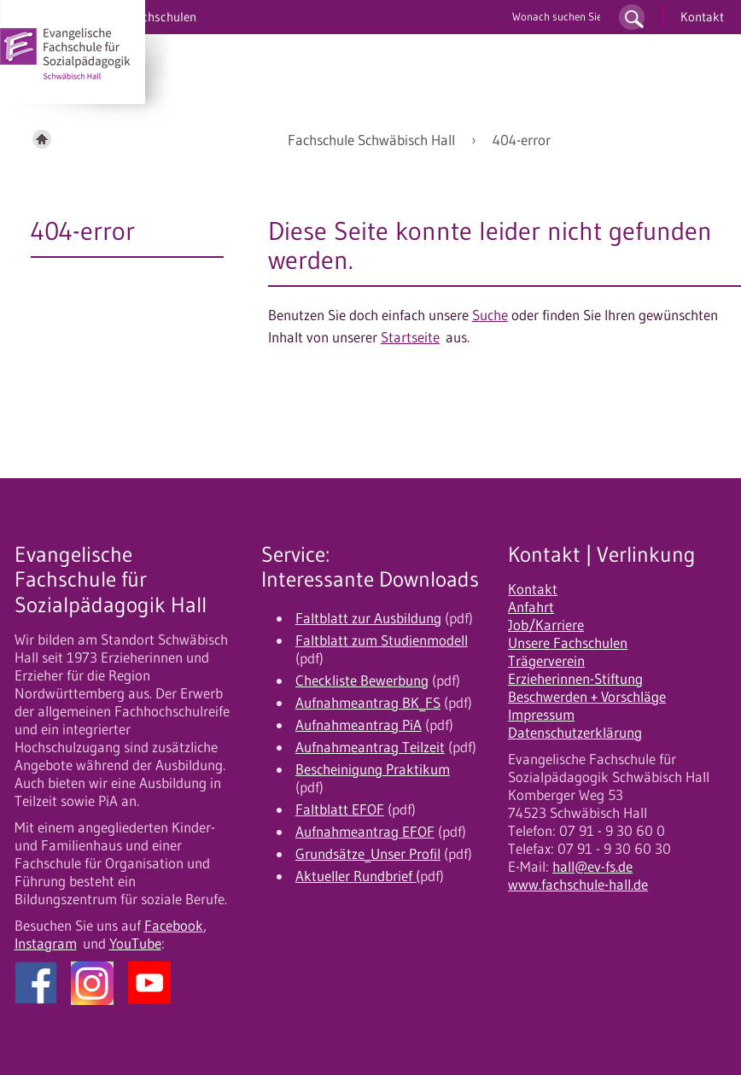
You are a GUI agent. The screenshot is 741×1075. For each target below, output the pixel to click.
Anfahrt (531, 607)
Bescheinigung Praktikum (372, 769)
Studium (320, 59)
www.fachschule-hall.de (578, 884)
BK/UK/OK (197, 59)
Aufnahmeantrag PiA (358, 724)
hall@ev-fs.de (592, 866)
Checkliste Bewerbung (362, 680)
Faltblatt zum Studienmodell (381, 640)
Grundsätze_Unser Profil (368, 853)
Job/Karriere (546, 625)
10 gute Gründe (506, 59)
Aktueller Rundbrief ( (357, 876)
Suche (490, 315)
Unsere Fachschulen (567, 642)
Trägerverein (546, 660)
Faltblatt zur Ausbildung (368, 618)
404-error (522, 140)
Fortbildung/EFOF (218, 108)
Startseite (410, 337)
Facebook (173, 925)
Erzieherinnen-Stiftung (575, 678)
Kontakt (702, 17)
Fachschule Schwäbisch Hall (371, 140)
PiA (261, 59)
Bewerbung (403, 59)
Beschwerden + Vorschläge (587, 696)
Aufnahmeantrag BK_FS (368, 702)
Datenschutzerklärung (575, 732)
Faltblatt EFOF (339, 809)
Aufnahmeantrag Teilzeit (370, 747)
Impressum (541, 714)
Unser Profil (610, 59)
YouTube (135, 943)
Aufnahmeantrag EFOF (365, 831)
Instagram (46, 943)
